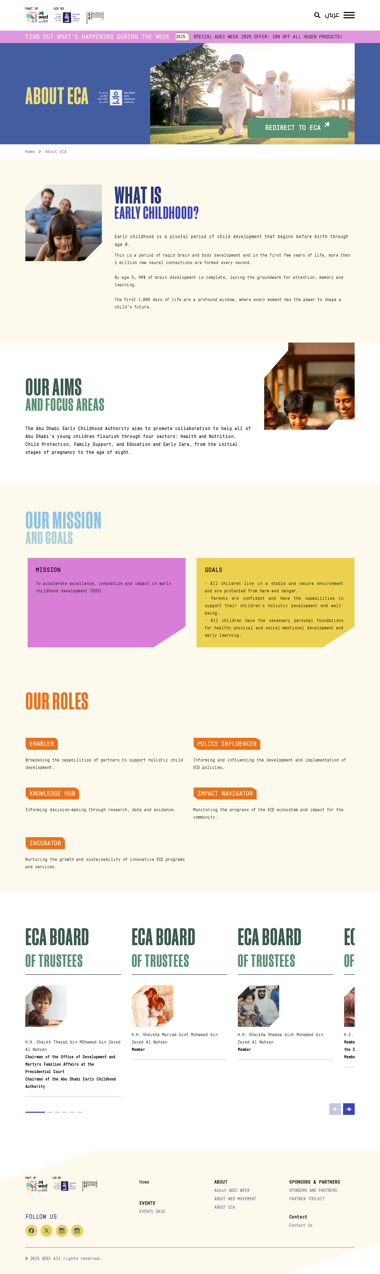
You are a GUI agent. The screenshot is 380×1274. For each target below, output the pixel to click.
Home (144, 1182)
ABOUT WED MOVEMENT (235, 1199)
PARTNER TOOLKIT (307, 1199)
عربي (332, 15)
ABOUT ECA (224, 1207)
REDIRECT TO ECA (298, 126)
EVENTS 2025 (152, 1212)
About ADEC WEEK (232, 1190)
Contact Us (300, 1225)
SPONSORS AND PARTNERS (313, 1190)
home (30, 152)
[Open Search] (317, 15)
